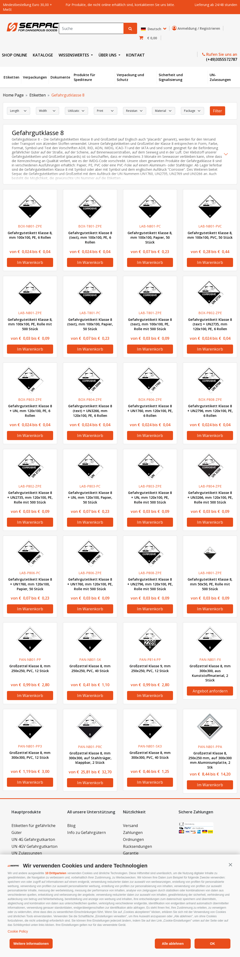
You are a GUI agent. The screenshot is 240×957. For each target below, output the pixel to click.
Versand (130, 825)
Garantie (131, 853)
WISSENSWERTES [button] (74, 55)
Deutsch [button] (151, 29)
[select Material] (163, 111)
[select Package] (192, 111)
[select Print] (105, 111)
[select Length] (18, 111)
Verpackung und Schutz (130, 77)
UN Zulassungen (26, 853)
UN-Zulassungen (220, 77)
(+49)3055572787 (221, 59)
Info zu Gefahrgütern (86, 832)
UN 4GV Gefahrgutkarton (34, 846)
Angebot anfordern (210, 691)
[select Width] (47, 111)
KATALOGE (43, 55)
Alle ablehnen (173, 944)
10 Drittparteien (55, 873)
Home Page (13, 95)
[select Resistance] (134, 111)
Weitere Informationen (31, 944)
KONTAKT (135, 55)
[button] (230, 864)
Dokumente (60, 77)
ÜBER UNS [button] (108, 55)
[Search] (91, 28)
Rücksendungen (137, 846)
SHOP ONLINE (14, 55)
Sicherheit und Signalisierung (171, 77)
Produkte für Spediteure (84, 77)
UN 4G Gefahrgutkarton (33, 839)
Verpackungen (35, 77)
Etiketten (11, 77)
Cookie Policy (18, 931)
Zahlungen (133, 832)
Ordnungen (133, 839)
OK (212, 944)
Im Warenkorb (30, 262)
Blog (71, 825)
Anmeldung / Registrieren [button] (197, 28)
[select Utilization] (76, 111)
